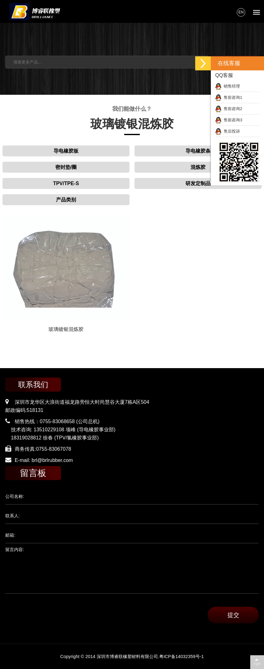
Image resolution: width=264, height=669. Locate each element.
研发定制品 (198, 183)
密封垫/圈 (66, 167)
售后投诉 (227, 131)
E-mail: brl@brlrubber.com (44, 460)
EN (241, 12)
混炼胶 (198, 167)
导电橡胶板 (66, 151)
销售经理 (227, 86)
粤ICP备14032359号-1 (181, 656)
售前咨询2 (228, 108)
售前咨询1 (228, 97)
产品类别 (66, 199)
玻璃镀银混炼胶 (66, 329)
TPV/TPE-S (66, 183)
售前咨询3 (228, 120)
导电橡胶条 (198, 151)
